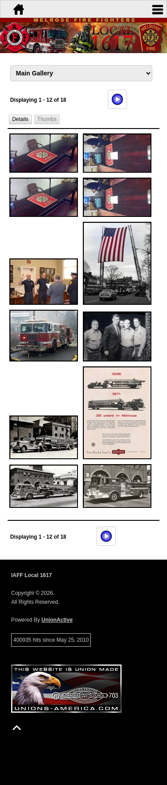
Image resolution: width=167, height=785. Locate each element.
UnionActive (57, 620)
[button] (20, 119)
